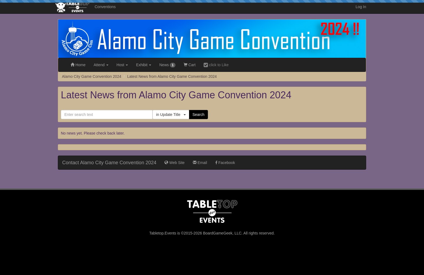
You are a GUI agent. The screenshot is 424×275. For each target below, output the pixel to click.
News (167, 65)
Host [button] (122, 65)
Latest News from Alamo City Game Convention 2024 (172, 76)
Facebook (225, 162)
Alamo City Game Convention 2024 (91, 76)
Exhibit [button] (143, 65)
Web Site (174, 162)
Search (198, 114)
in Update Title (171, 114)
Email (200, 162)
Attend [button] (101, 65)
